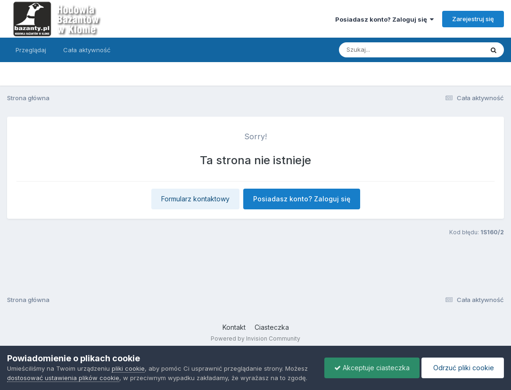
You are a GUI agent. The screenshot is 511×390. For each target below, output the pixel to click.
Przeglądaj (31, 50)
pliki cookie (128, 368)
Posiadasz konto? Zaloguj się (384, 19)
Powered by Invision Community (255, 338)
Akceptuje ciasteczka (372, 368)
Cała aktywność (86, 50)
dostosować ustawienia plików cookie (63, 378)
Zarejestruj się (473, 19)
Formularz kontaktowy (195, 199)
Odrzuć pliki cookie (462, 368)
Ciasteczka (272, 327)
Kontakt (234, 327)
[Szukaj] (388, 49)
